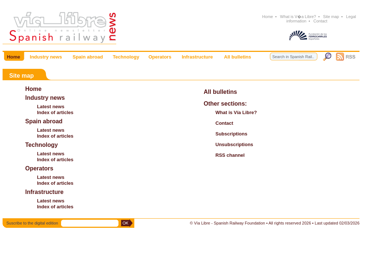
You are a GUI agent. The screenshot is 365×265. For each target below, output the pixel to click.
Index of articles (55, 112)
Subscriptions (232, 134)
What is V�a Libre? (298, 16)
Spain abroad (44, 121)
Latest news (50, 106)
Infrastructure (44, 192)
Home (267, 16)
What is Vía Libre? (236, 112)
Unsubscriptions (235, 144)
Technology (41, 145)
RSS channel (230, 155)
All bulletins (220, 92)
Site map (331, 16)
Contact (320, 21)
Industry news (45, 98)
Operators (39, 168)
